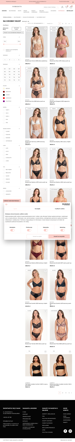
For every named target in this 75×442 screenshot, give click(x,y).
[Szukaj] (51, 7)
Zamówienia (66, 420)
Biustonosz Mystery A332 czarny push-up (61, 182)
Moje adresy (67, 414)
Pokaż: (48, 23)
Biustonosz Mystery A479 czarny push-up (36, 182)
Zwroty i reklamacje (48, 414)
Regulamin (45, 425)
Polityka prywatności (49, 418)
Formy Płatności (47, 423)
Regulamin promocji (48, 427)
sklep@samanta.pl (8, 421)
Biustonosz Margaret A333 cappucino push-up (60, 102)
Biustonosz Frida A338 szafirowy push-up (61, 343)
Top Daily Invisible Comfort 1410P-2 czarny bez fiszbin (36, 385)
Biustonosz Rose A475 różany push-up (60, 61)
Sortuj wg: (30, 23)
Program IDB (27, 418)
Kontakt (25, 414)
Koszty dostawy (47, 420)
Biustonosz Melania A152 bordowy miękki (36, 263)
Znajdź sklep (27, 416)
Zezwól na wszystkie (59, 236)
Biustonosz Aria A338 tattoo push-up (35, 101)
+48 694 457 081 (7, 417)
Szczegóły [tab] (37, 208)
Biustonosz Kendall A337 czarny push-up (60, 263)
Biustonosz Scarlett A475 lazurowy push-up (60, 304)
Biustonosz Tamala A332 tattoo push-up (35, 343)
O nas (24, 412)
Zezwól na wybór (37, 236)
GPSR (43, 430)
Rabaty (65, 422)
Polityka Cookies (47, 432)
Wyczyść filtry (16, 28)
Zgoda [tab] (15, 208)
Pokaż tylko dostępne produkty (13, 32)
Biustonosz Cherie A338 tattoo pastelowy (36, 61)
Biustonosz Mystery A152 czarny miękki (60, 141)
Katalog (25, 421)
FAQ (43, 416)
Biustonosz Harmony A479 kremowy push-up (35, 142)
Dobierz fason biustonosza (12, 200)
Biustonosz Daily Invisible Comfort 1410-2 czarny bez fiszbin (60, 385)
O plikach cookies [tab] (60, 208)
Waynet (70, 440)
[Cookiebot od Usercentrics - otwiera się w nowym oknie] (63, 204)
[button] (73, 2)
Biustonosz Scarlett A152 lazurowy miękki (36, 303)
